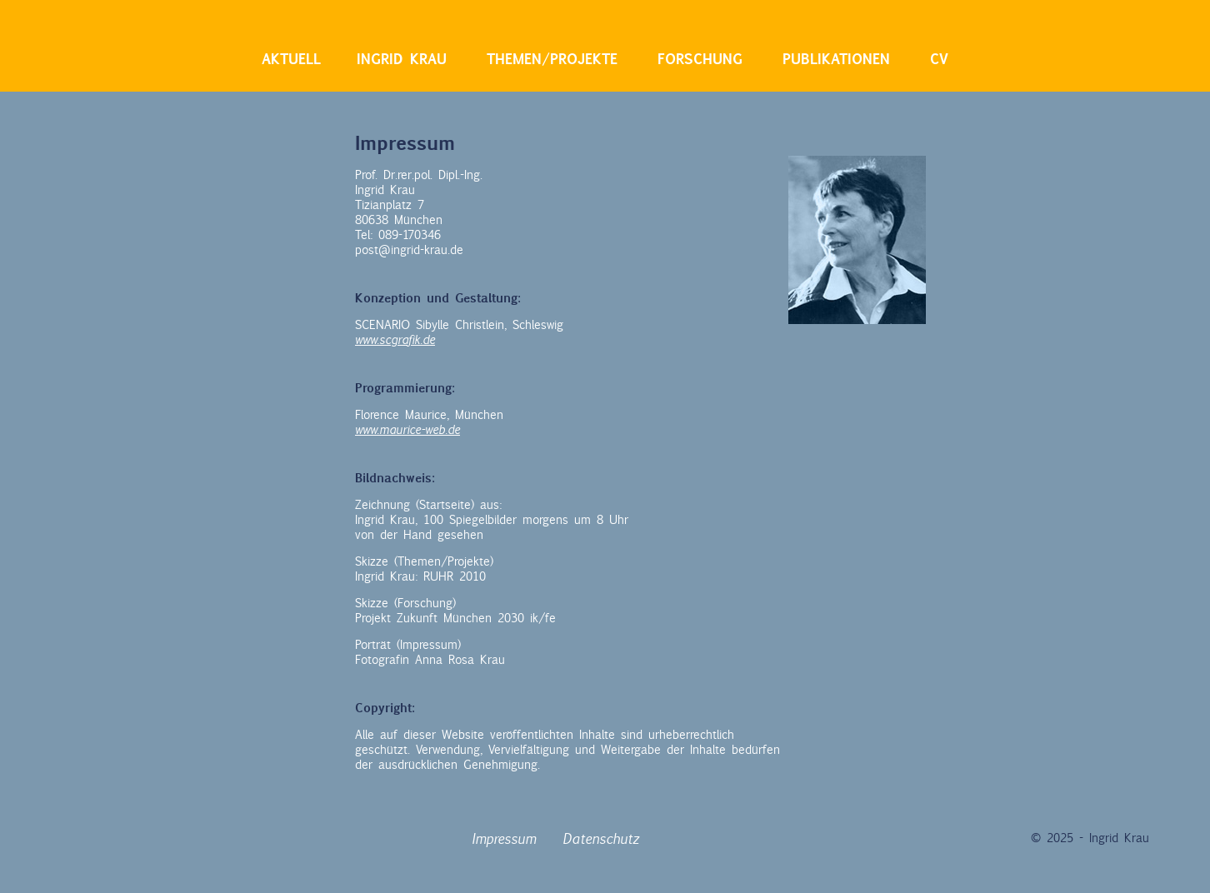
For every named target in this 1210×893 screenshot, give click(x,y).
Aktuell (291, 59)
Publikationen (836, 59)
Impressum (504, 839)
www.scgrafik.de (395, 339)
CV (939, 59)
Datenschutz (600, 839)
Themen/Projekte (552, 59)
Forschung (700, 59)
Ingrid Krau (402, 59)
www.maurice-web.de (407, 429)
